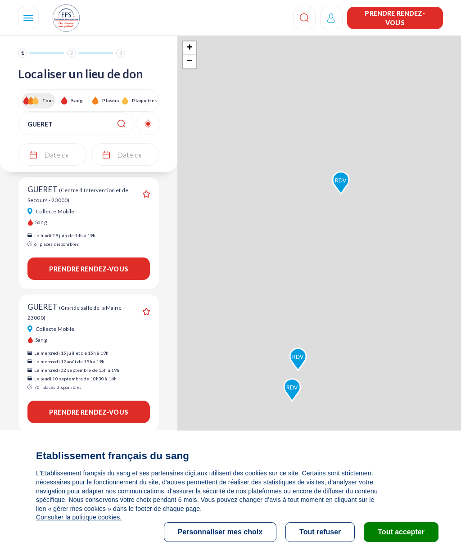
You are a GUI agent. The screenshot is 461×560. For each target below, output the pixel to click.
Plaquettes (144, 100)
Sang (77, 100)
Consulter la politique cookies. (79, 517)
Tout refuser (320, 532)
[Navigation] (28, 18)
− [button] (190, 61)
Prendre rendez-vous (395, 18)
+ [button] (190, 48)
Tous (48, 100)
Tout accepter (401, 532)
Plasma (110, 100)
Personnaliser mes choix (220, 532)
